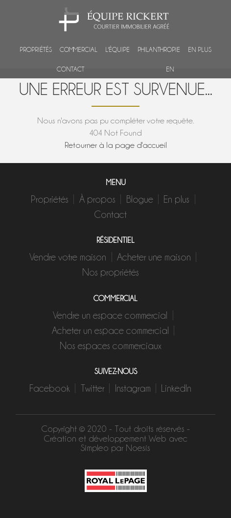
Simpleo (95, 447)
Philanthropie (159, 49)
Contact (70, 68)
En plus (199, 49)
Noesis (138, 447)
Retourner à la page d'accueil (116, 145)
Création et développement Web (105, 438)
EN (170, 68)
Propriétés (36, 49)
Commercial (78, 49)
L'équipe (117, 49)
